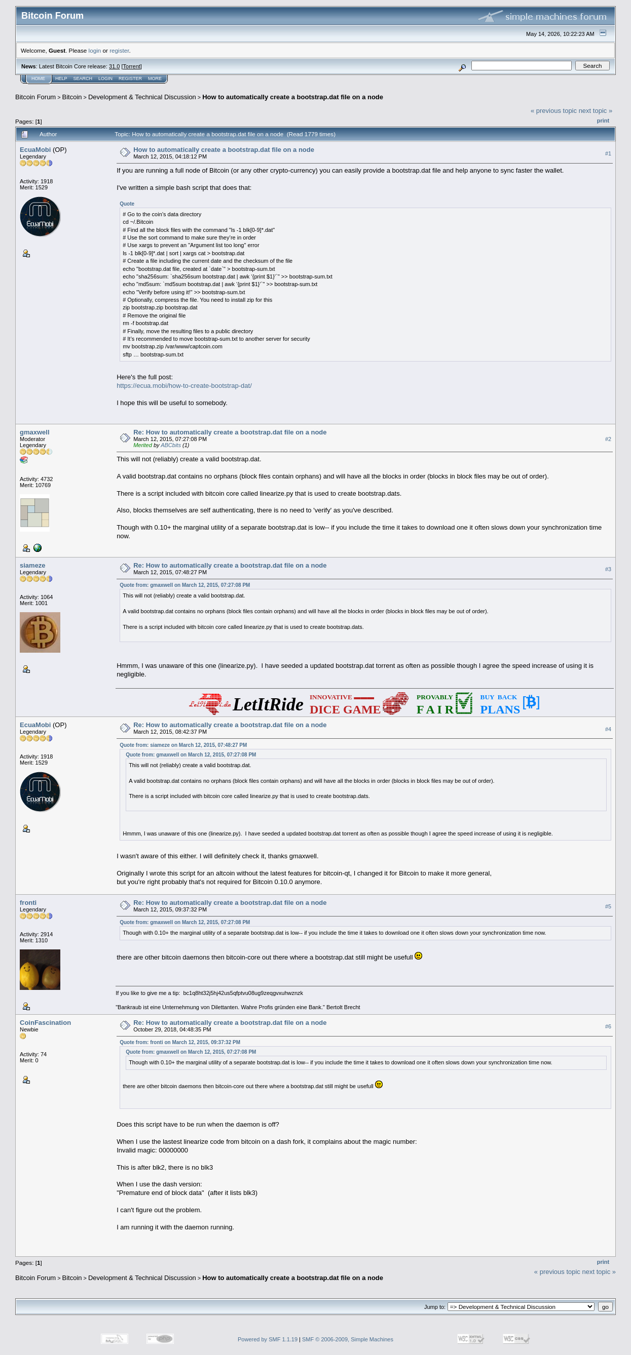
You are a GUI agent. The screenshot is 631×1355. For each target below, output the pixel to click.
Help (61, 78)
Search (83, 78)
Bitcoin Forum (35, 97)
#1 (608, 153)
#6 (608, 1026)
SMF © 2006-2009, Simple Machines (347, 1339)
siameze (33, 565)
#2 (608, 439)
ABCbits (171, 445)
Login (105, 78)
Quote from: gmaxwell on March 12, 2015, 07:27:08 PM (185, 585)
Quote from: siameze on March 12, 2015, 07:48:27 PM (183, 745)
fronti (28, 902)
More (155, 78)
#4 (608, 729)
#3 (608, 569)
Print (603, 120)
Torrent (131, 66)
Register (130, 78)
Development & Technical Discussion (142, 97)
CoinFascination (45, 1022)
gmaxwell (35, 432)
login (95, 50)
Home (38, 78)
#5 (608, 906)
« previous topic (554, 110)
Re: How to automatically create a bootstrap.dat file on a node (229, 432)
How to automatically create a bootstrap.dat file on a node (292, 97)
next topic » (596, 110)
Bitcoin (72, 97)
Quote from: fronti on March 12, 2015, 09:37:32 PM (180, 1042)
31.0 (114, 66)
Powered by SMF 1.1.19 (268, 1339)
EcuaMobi (35, 149)
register (119, 50)
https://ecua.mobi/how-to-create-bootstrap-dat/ (184, 385)
